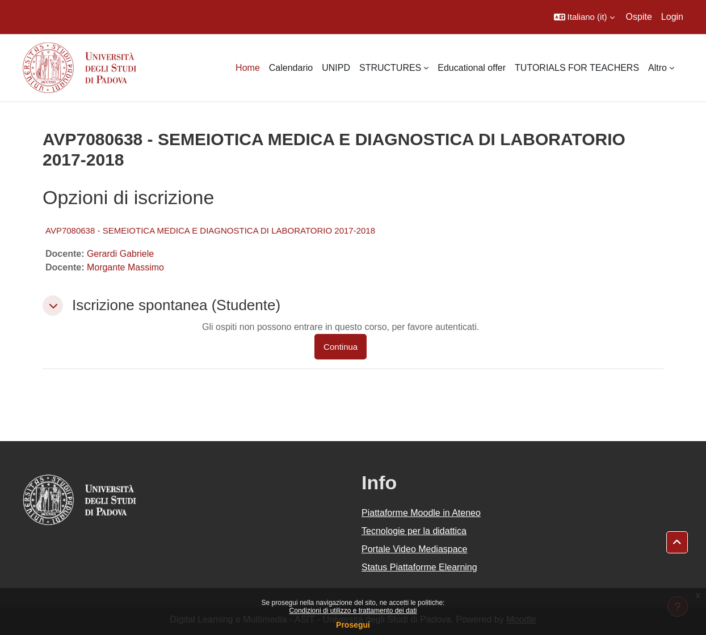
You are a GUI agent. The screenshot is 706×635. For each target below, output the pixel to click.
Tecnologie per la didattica (414, 531)
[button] (584, 17)
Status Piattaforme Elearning (419, 567)
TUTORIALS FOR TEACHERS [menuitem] (577, 68)
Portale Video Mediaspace (415, 549)
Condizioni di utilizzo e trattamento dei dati (353, 611)
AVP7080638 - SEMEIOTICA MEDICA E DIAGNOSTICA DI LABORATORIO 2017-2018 (210, 230)
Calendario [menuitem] (291, 68)
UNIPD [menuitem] (336, 68)
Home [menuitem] (248, 68)
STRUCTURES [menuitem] (390, 68)
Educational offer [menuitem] (472, 68)
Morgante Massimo (125, 267)
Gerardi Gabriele (120, 254)
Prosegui (353, 624)
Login (672, 17)
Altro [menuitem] (657, 68)
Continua (340, 347)
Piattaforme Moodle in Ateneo (421, 513)
